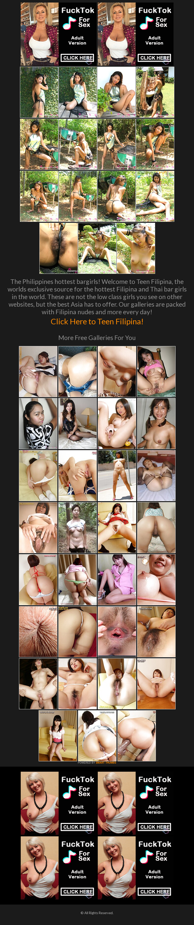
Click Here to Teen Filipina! (97, 320)
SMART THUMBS (106, 762)
